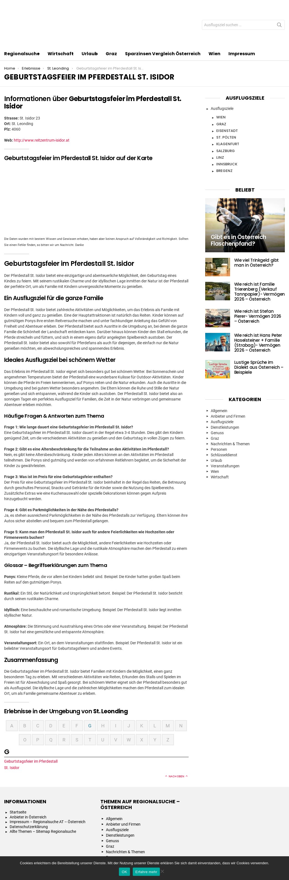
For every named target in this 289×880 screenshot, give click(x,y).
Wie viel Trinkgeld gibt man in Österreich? (256, 230)
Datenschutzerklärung (29, 794)
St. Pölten (226, 104)
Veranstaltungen (225, 433)
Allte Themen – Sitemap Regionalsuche (43, 798)
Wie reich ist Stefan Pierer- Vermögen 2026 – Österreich (257, 283)
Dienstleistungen (225, 394)
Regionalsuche (22, 21)
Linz (220, 124)
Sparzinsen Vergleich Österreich (163, 21)
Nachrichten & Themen (230, 411)
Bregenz (224, 138)
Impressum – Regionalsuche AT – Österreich (47, 789)
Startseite (18, 779)
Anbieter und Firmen (228, 383)
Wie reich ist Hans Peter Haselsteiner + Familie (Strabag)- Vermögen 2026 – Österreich (258, 310)
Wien (214, 21)
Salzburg (225, 118)
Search (279, 10)
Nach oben (176, 743)
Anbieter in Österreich (28, 784)
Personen (219, 416)
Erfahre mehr (146, 872)
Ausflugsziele (222, 75)
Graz (111, 21)
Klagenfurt (227, 111)
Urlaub (90, 21)
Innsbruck (226, 131)
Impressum (241, 21)
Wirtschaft (61, 21)
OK (124, 872)
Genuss (217, 400)
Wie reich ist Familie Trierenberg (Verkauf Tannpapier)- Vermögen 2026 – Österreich (259, 259)
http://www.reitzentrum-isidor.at (41, 107)
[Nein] (162, 870)
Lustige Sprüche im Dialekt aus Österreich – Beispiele (258, 335)
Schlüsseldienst (224, 422)
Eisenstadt (227, 97)
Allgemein (219, 378)
